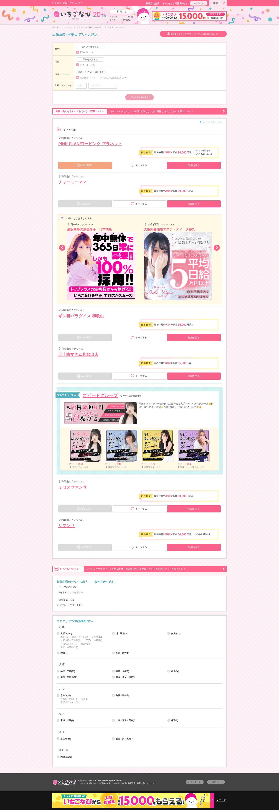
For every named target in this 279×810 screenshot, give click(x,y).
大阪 (62, 626)
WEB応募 (84, 165)
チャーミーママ (72, 182)
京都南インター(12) (69, 702)
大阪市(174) (64, 633)
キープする (138, 165)
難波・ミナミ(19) (80, 637)
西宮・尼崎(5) (120, 671)
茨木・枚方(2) (120, 653)
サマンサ (66, 525)
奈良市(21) (64, 739)
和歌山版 (80, 27)
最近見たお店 (152, 3)
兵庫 (62, 664)
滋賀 (62, 713)
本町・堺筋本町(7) (69, 647)
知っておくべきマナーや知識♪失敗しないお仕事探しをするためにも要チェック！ (139, 111)
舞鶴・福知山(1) (121, 695)
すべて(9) (61, 605)
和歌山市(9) (64, 757)
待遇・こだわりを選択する (91, 72)
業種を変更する (90, 59)
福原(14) (173, 671)
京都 (62, 688)
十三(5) (87, 640)
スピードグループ (100, 395)
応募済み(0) (181, 3)
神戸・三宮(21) (66, 671)
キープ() (167, 3)
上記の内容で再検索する (139, 97)
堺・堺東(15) (120, 633)
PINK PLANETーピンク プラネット (90, 144)
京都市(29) (64, 695)
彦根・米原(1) (65, 720)
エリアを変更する (90, 47)
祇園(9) (84, 699)
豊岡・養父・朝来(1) (124, 677)
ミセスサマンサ (72, 487)
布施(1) (62, 653)
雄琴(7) (172, 720)
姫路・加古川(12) (67, 677)
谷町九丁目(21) (70, 643)
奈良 (62, 732)
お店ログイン (194, 782)
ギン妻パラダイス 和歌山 (81, 316)
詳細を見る (194, 165)
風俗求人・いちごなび (62, 27)
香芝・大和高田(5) (122, 739)
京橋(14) (98, 640)
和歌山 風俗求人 (96, 27)
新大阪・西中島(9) (72, 640)
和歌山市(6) (77, 592)
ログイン (198, 3)
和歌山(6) (62, 592)
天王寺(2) (85, 643)
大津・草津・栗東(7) (124, 720)
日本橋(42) (97, 637)
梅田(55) (64, 637)
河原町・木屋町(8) (69, 699)
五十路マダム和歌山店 (78, 354)
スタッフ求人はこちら (210, 122)
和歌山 (219, 3)
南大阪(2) (173, 633)
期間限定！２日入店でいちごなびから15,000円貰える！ (195, 34)
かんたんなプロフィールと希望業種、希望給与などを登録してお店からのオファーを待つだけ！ (139, 569)
